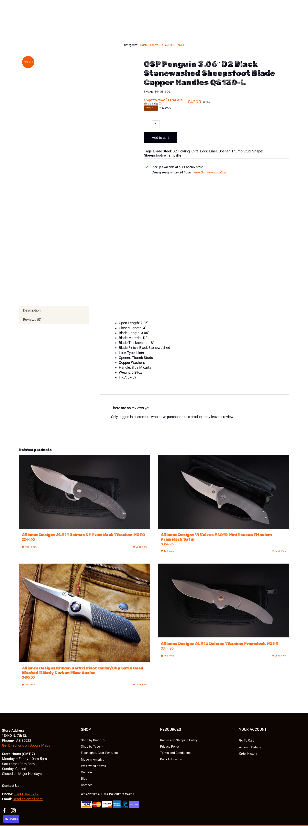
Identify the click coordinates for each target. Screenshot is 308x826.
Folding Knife (188, 151)
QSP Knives (177, 45)
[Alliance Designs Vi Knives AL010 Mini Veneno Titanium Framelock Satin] (223, 492)
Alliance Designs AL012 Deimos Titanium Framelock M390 (219, 643)
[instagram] (13, 810)
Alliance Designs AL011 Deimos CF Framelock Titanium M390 (83, 534)
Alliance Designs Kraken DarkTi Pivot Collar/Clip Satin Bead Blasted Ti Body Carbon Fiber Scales (82, 670)
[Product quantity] (156, 124)
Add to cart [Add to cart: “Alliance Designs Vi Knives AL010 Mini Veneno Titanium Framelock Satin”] (169, 551)
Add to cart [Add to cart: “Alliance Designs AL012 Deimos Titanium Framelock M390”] (169, 655)
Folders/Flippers (148, 45)
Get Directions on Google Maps (26, 745)
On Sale (164, 45)
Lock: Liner (208, 151)
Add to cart (160, 138)
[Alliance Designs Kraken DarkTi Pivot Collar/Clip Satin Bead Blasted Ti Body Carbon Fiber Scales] (84, 613)
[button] (166, 101)
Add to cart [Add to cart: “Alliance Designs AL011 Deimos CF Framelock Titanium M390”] (31, 546)
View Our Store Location (209, 172)
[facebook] (4, 810)
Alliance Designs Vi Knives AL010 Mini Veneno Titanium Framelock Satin (216, 537)
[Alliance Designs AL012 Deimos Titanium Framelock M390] (223, 600)
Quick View (141, 546)
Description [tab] (32, 310)
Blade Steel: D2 (165, 151)
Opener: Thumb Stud (234, 151)
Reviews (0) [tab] (32, 319)
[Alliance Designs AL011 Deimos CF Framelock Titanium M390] (84, 492)
